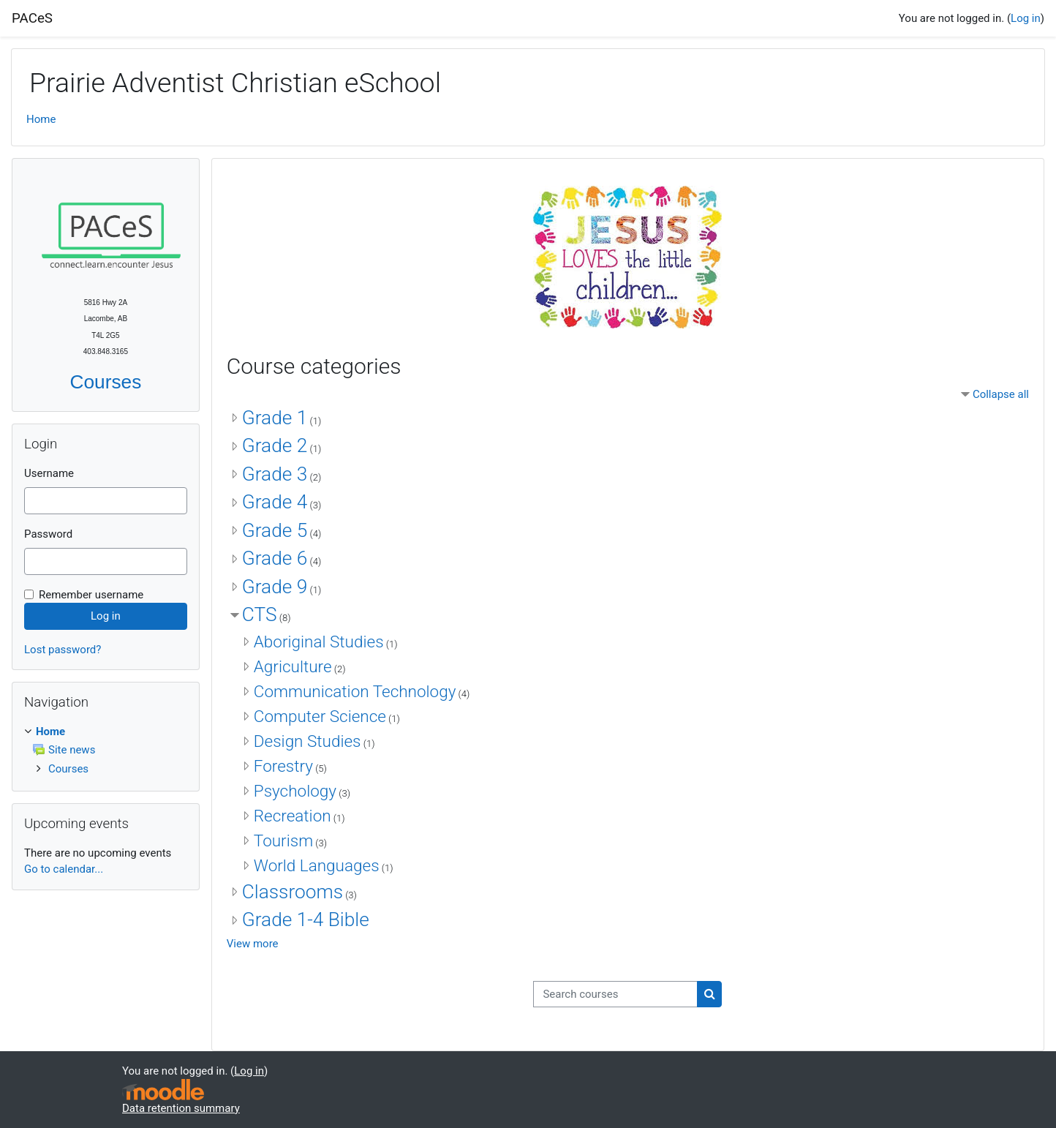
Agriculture (293, 666)
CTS (259, 614)
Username (49, 473)
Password (48, 534)
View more (253, 943)
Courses (106, 382)
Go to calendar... (63, 869)
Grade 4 (274, 502)
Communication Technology (355, 691)
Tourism (283, 840)
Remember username (91, 594)
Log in (1026, 18)
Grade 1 (274, 418)
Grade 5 (274, 530)
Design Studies (307, 741)
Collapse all (1001, 394)
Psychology (295, 790)
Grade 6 (274, 558)
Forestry (283, 765)
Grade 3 (274, 474)
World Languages (317, 865)
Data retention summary (181, 1108)
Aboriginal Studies (319, 641)
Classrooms (292, 892)
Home (41, 119)
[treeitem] (105, 750)
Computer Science (320, 716)
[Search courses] (615, 994)
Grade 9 (274, 587)
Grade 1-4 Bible (305, 919)
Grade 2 (274, 445)
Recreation (292, 815)
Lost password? (62, 649)
